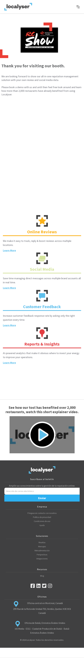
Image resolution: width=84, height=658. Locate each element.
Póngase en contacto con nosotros (42, 513)
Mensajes (42, 546)
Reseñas (42, 542)
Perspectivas (42, 554)
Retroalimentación (42, 550)
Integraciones (42, 558)
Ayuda (42, 525)
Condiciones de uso (42, 521)
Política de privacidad (42, 517)
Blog (42, 576)
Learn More (9, 250)
